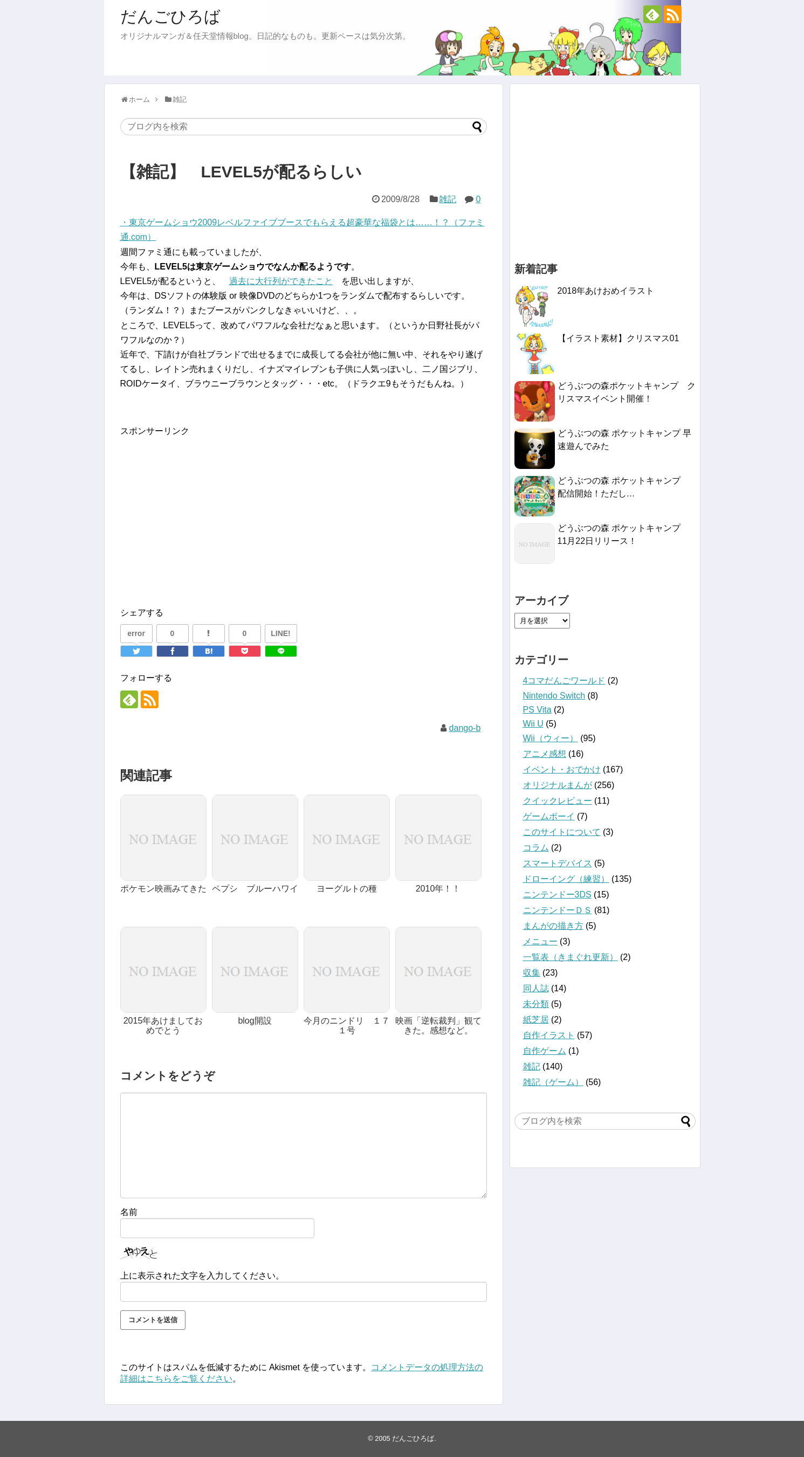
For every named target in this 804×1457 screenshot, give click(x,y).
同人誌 (536, 988)
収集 (531, 972)
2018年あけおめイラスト (606, 290)
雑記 (447, 199)
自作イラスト (549, 1035)
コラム (536, 847)
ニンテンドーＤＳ (557, 910)
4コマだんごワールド (564, 680)
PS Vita (537, 709)
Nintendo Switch (554, 695)
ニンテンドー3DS (557, 894)
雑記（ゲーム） (553, 1082)
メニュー (540, 941)
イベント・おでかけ (562, 769)
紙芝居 (536, 1019)
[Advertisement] (210, 513)
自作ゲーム (544, 1050)
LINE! (281, 633)
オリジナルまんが (557, 785)
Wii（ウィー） (550, 738)
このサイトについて (562, 832)
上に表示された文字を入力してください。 (202, 1275)
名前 (129, 1212)
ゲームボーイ (549, 816)
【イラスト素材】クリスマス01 (618, 338)
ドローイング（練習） (566, 878)
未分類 (536, 1004)
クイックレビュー (557, 800)
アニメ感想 (544, 753)
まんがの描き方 (553, 925)
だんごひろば (170, 16)
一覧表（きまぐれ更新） (570, 957)
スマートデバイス (557, 863)
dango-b (465, 728)
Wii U (533, 723)
